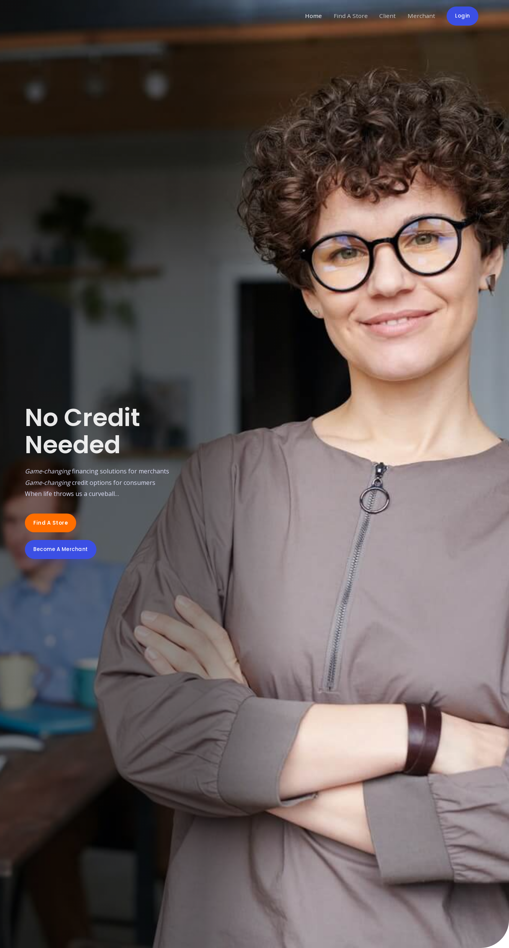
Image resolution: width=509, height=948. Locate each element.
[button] (51, 522)
